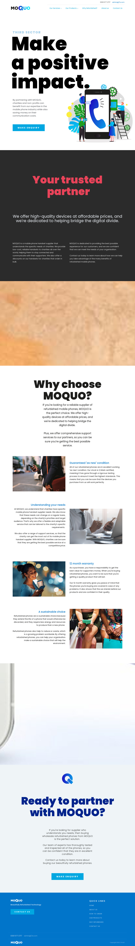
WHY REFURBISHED (96, 922)
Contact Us (117, 8)
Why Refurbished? (89, 8)
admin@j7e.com (118, 2)
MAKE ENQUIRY (29, 127)
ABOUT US (93, 909)
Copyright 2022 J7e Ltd (117, 942)
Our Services (55, 8)
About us (105, 8)
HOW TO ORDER (95, 914)
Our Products (71, 8)
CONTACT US (22, 912)
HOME (91, 905)
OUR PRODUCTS (95, 918)
